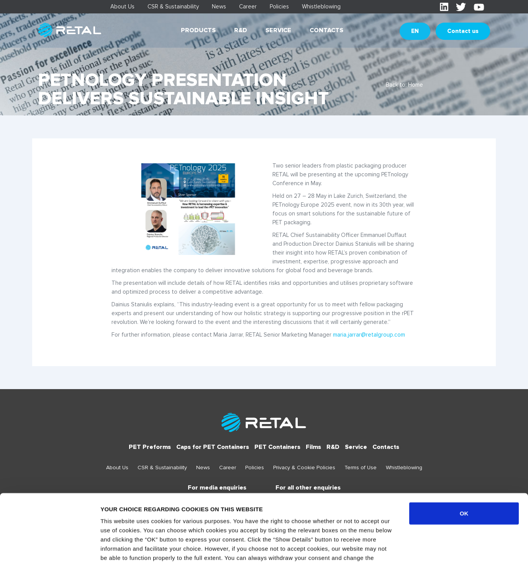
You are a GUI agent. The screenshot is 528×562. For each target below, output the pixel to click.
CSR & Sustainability (173, 6)
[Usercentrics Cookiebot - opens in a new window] (49, 547)
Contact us (463, 31)
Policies (279, 6)
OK (464, 453)
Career (248, 6)
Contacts (326, 30)
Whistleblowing (321, 6)
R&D (240, 30)
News (219, 6)
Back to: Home (404, 84)
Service (278, 30)
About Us (122, 6)
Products (198, 30)
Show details (402, 547)
